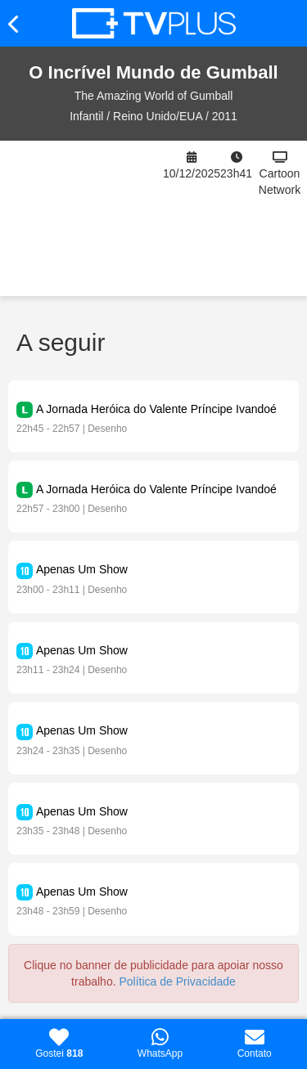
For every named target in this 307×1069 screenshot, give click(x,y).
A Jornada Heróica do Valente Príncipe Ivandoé (156, 408)
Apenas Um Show (82, 569)
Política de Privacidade (177, 981)
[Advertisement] (81, 218)
